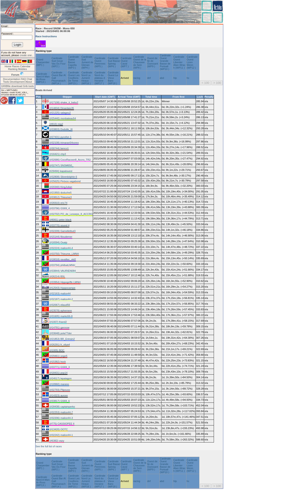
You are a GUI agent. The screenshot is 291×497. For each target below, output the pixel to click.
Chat (29, 79)
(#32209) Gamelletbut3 (62, 231)
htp (175, 78)
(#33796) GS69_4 (59, 208)
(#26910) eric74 (58, 202)
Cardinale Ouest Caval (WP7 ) (126, 62)
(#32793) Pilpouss (59, 389)
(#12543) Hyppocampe (62, 287)
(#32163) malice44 (60, 293)
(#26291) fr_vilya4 (59, 344)
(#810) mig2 (56, 124)
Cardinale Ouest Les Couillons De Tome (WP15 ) (74, 78)
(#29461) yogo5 (58, 356)
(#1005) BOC (57, 350)
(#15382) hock (57, 361)
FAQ (23, 79)
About (28, 81)
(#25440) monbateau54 (62, 118)
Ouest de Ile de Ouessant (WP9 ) (152, 62)
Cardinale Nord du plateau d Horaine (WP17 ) (99, 78)
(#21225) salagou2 (60, 112)
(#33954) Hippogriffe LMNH (65, 282)
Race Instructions (46, 36)
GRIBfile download (11, 86)
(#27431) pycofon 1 (60, 137)
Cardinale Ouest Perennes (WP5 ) (99, 62)
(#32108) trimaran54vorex (64, 142)
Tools (6, 81)
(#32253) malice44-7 (61, 412)
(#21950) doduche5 (60, 192)
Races (15, 66)
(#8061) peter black (60, 219)
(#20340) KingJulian (60, 187)
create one (26, 55)
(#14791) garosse (59, 327)
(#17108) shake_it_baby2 (63, 102)
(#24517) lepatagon (60, 378)
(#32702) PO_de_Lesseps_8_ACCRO (71, 214)
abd (162, 78)
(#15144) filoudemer (60, 236)
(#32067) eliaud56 (59, 304)
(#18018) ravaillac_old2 (62, 259)
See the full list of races (48, 446)
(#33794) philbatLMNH (62, 265)
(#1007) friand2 (58, 322)
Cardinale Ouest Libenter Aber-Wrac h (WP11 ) (179, 62)
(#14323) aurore (58, 395)
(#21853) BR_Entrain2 (62, 339)
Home (8, 66)
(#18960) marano (59, 384)
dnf (149, 78)
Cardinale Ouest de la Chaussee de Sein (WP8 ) (139, 62)
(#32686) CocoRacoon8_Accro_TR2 (70, 159)
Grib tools (28, 86)
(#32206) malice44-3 (61, 418)
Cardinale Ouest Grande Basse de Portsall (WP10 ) (165, 62)
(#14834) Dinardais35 (61, 108)
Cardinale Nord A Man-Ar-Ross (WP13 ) (43, 77)
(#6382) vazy (56, 440)
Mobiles (22, 69)
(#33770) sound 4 (59, 225)
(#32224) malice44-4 (61, 248)
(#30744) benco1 (59, 148)
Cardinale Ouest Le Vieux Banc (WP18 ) (113, 78)
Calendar (25, 66)
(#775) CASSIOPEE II (62, 423)
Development (17, 81)
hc (188, 78)
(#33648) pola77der (60, 333)
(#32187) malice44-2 (61, 299)
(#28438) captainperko (62, 406)
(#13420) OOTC (58, 429)
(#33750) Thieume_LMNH (64, 253)
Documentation (11, 79)
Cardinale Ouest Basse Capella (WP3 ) (73, 62)
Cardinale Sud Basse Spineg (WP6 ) (114, 62)
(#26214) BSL (57, 276)
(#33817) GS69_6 (59, 401)
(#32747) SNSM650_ (61, 165)
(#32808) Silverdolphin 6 (63, 176)
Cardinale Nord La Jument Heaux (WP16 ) (86, 78)
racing (136, 78)
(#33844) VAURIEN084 (62, 270)
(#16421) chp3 (57, 154)
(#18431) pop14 (58, 372)
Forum (15, 74)
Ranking (13, 69)
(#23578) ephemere (60, 310)
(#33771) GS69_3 (59, 367)
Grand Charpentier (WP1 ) (42, 62)
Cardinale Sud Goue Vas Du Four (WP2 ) (58, 62)
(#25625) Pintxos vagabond (65, 181)
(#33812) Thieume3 (60, 197)
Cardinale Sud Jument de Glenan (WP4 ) (87, 62)
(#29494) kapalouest (60, 171)
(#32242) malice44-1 (61, 435)
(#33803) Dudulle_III (61, 129)
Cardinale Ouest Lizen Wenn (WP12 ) (192, 62)
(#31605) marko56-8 (61, 316)
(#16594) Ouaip (58, 242)
